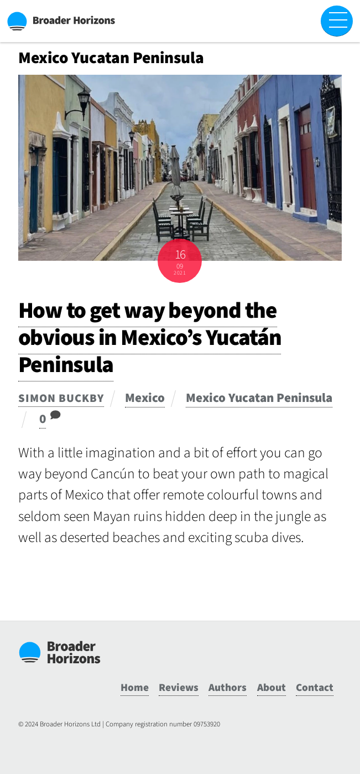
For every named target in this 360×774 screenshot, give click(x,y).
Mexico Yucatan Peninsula (259, 398)
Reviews (179, 687)
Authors (227, 687)
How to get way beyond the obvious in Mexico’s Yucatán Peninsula (149, 338)
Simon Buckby (61, 398)
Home (135, 687)
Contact (314, 687)
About (271, 687)
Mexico (145, 398)
